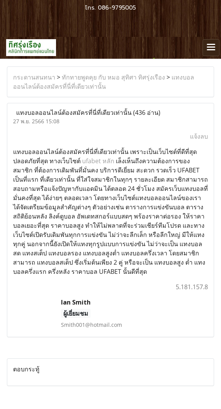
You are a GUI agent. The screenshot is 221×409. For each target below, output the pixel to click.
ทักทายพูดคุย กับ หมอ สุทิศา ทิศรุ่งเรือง (113, 77)
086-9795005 (117, 7)
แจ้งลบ (199, 136)
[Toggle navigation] (211, 47)
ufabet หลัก (98, 161)
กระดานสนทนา (34, 77)
